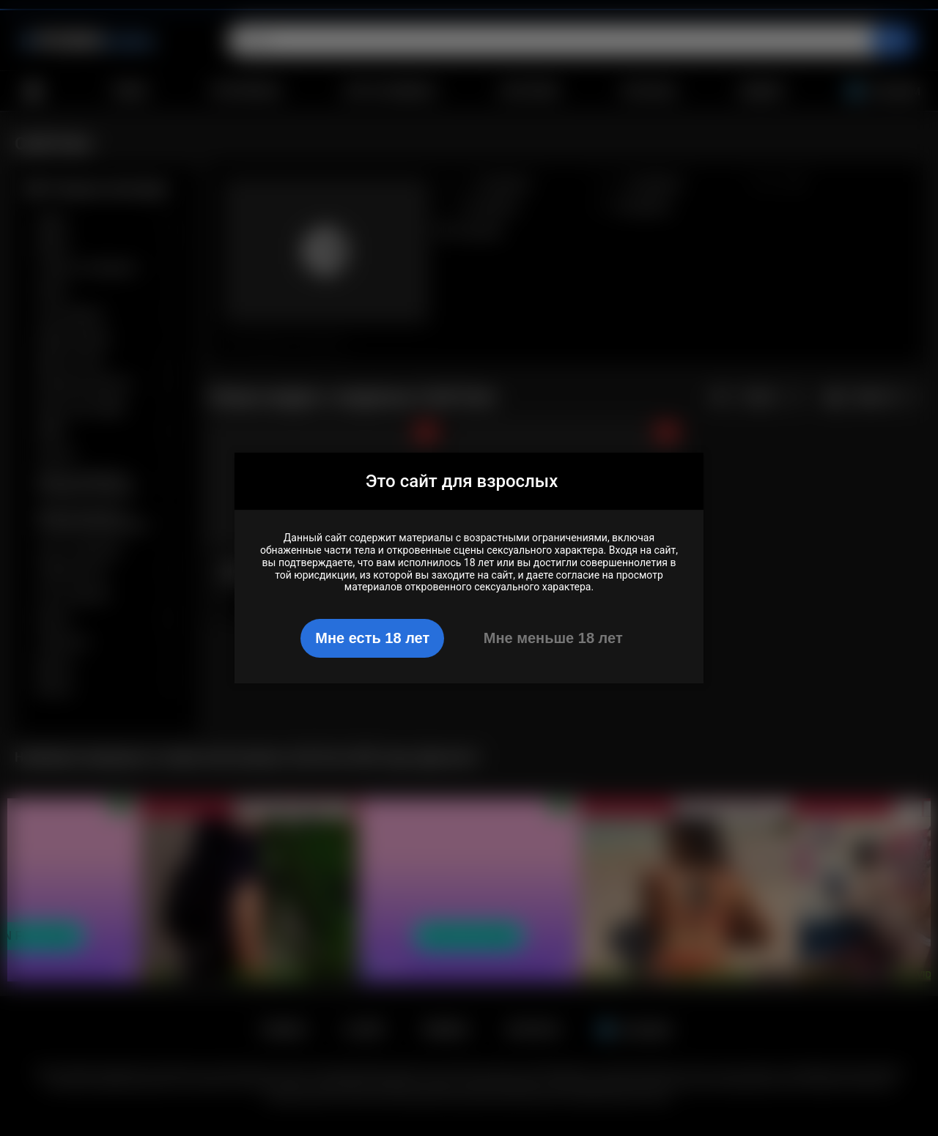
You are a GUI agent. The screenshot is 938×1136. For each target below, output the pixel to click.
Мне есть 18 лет (372, 638)
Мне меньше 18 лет (553, 638)
